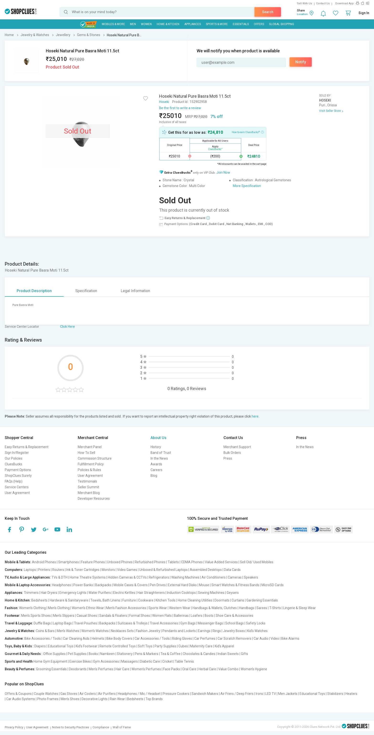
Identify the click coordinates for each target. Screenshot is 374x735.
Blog (154, 475)
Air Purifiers (107, 694)
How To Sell (86, 453)
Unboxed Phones (120, 562)
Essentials (241, 24)
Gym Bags (188, 623)
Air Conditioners (214, 577)
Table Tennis (184, 661)
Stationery (125, 654)
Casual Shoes (87, 615)
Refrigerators (159, 577)
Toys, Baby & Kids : (19, 646)
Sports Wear (157, 608)
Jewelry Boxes (234, 631)
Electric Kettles (124, 593)
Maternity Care (201, 646)
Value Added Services (221, 562)
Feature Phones (93, 562)
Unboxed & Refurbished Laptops (163, 570)
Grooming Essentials (51, 669)
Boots (209, 615)
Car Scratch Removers (234, 638)
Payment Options (18, 470)
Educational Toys (60, 646)
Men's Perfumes (101, 669)
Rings (217, 631)
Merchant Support (237, 447)
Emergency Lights (72, 593)
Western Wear (179, 608)
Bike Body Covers (119, 638)
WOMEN (146, 24)
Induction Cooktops (181, 593)
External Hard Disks (182, 585)
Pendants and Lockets (179, 631)
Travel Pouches (85, 623)
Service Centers (17, 487)
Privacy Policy (14, 727)
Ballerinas (181, 615)
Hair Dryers (49, 593)
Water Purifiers (99, 593)
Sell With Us (304, 3)
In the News (159, 458)
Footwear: (13, 615)
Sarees (261, 608)
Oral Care (189, 669)
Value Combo (228, 669)
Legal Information (135, 291)
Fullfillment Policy (91, 464)
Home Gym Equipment (50, 661)
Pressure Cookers (176, 694)
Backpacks (103, 585)
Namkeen (107, 654)
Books (93, 654)
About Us (158, 437)
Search (267, 12)
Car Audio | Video (266, 638)
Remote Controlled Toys (117, 646)
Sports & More (217, 24)
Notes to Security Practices (70, 727)
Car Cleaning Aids (76, 638)
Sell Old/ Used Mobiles (256, 562)
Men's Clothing (59, 608)
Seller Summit (88, 487)
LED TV (270, 694)
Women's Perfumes (146, 669)
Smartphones (68, 562)
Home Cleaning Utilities (195, 600)
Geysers (233, 593)
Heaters (351, 694)
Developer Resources (94, 498)
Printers (44, 570)
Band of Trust (161, 453)
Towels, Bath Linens (105, 600)
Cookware (145, 600)
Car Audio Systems (20, 699)
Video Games (127, 570)
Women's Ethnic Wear (88, 608)
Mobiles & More (113, 24)
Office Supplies (54, 654)
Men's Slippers (63, 615)
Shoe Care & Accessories (234, 615)
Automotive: (14, 638)
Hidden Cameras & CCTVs (127, 577)
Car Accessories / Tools (152, 638)
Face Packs (171, 669)
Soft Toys (145, 646)
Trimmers (31, 593)
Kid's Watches (257, 631)
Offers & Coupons (18, 694)
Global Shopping (281, 24)
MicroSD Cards (272, 585)
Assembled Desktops (206, 570)
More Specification (247, 186)
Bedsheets (39, 600)
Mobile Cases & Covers (131, 585)
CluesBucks (13, 464)
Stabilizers (335, 694)
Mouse (204, 585)
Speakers (251, 577)
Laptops (30, 570)
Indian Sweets (228, 654)
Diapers (40, 646)
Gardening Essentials (262, 600)
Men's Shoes (70, 699)
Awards (156, 464)
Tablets (173, 562)
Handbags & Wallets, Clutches (214, 608)
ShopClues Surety (18, 475)
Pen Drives (158, 585)
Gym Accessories (106, 661)
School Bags (234, 623)
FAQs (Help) (13, 481)
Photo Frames (47, 699)
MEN (133, 24)
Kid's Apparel (224, 646)
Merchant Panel (90, 447)
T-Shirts (275, 608)
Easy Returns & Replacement (26, 447)
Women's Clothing (32, 608)
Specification (86, 291)
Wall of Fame (122, 727)
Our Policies (13, 458)
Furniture (129, 600)
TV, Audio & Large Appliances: (28, 577)
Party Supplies (165, 646)
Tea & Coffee (171, 654)
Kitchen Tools (166, 600)
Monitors (108, 570)
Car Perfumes (204, 638)
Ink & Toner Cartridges (82, 570)
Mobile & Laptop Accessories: (28, 585)
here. (255, 416)
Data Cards (232, 570)
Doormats (221, 600)
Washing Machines (185, 577)
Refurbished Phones (150, 562)
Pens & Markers (146, 654)
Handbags (246, 608)
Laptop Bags (62, 623)
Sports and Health (19, 661)
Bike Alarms (290, 638)
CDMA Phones (192, 562)
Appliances (192, 24)
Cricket (167, 661)
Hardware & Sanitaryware (69, 600)
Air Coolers (87, 694)
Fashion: (11, 608)
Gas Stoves (68, 694)
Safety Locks (255, 623)
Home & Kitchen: (18, 600)
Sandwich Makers (205, 694)
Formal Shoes (139, 615)
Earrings (204, 631)
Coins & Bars (45, 631)
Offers (259, 24)
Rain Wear (117, 699)
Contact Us (323, 3)
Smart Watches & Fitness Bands (235, 585)
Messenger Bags (210, 623)
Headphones (61, 585)
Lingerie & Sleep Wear (299, 608)
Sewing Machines (211, 593)
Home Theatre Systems (88, 577)
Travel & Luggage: (19, 623)
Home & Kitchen (168, 24)
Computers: (14, 570)
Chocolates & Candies (199, 654)
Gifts (244, 654)
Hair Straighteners (151, 593)
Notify (300, 62)
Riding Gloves (182, 638)
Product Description (34, 291)
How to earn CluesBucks (248, 132)
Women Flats (162, 615)
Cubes (183, 646)
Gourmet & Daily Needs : (23, 654)
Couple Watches (46, 694)
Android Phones (44, 562)
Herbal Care (207, 669)
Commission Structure (95, 458)
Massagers (129, 661)
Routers (58, 570)
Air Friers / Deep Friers (237, 694)
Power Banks (83, 585)
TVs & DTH (60, 577)
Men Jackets (287, 694)
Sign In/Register (17, 453)
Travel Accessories (164, 623)
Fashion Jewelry (148, 631)
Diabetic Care (150, 661)
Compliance (101, 727)
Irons (259, 694)
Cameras (235, 577)
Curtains (238, 600)
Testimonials (87, 481)
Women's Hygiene (254, 669)
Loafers (197, 615)
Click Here (67, 326)
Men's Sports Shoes (36, 615)
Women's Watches (95, 631)
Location (302, 14)
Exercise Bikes (80, 661)
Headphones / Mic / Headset (139, 694)
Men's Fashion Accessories (126, 608)
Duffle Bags (42, 623)
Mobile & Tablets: (18, 562)
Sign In (363, 13)
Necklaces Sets (122, 631)
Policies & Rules (89, 470)
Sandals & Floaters (113, 615)
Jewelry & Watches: (20, 631)
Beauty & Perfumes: (20, 669)
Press (227, 458)
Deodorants (78, 669)
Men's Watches (68, 631)
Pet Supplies (77, 654)
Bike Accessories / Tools (42, 638)
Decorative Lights (95, 699)
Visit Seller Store (330, 111)
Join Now (223, 172)
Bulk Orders (232, 453)
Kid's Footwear (86, 646)
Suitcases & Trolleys (133, 623)
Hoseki (164, 102)
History (156, 447)
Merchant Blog (89, 493)
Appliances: (14, 593)
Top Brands (154, 699)
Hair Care (122, 669)
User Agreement (17, 493)
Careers (156, 470)
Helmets (98, 638)
